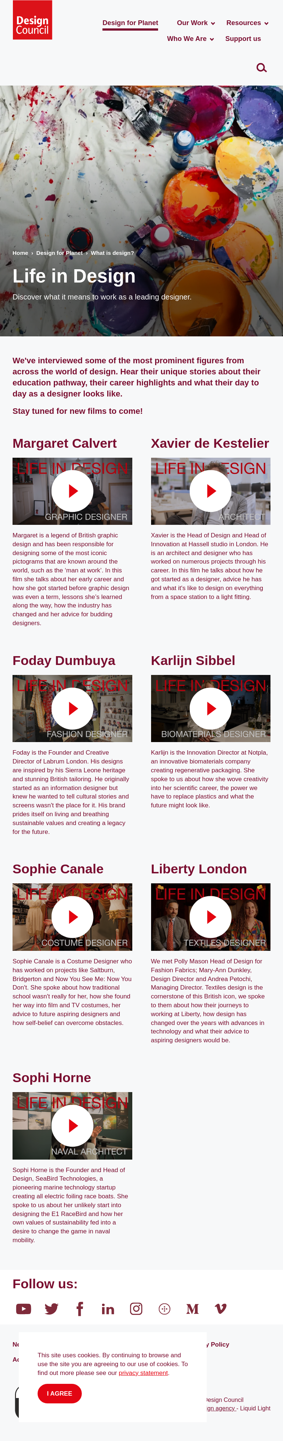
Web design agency (210, 1408)
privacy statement (143, 1372)
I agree (60, 1393)
